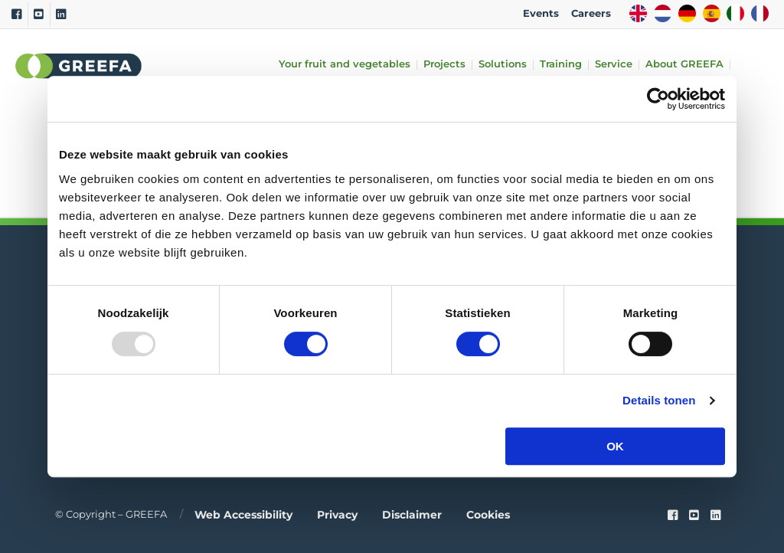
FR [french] (760, 13)
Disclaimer (412, 515)
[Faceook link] (673, 515)
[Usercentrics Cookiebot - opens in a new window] (658, 98)
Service (613, 65)
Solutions (503, 65)
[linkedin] (715, 515)
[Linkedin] (61, 14)
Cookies (488, 515)
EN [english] (638, 13)
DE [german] (687, 13)
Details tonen (658, 400)
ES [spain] (711, 13)
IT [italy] (735, 13)
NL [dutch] (662, 13)
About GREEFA (684, 65)
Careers (591, 13)
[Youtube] (39, 14)
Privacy (337, 515)
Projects (444, 65)
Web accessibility (243, 515)
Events (541, 13)
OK (615, 446)
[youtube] (694, 515)
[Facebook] (16, 14)
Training (561, 65)
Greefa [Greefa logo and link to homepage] (78, 66)
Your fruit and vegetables (344, 65)
